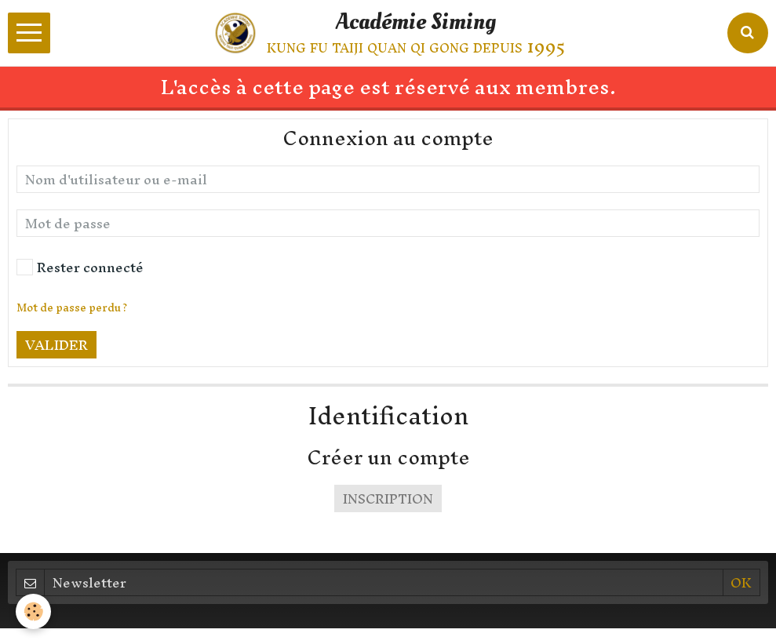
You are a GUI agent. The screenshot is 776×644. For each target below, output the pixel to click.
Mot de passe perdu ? (71, 308)
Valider (56, 344)
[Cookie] (33, 611)
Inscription (388, 498)
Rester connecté (80, 267)
